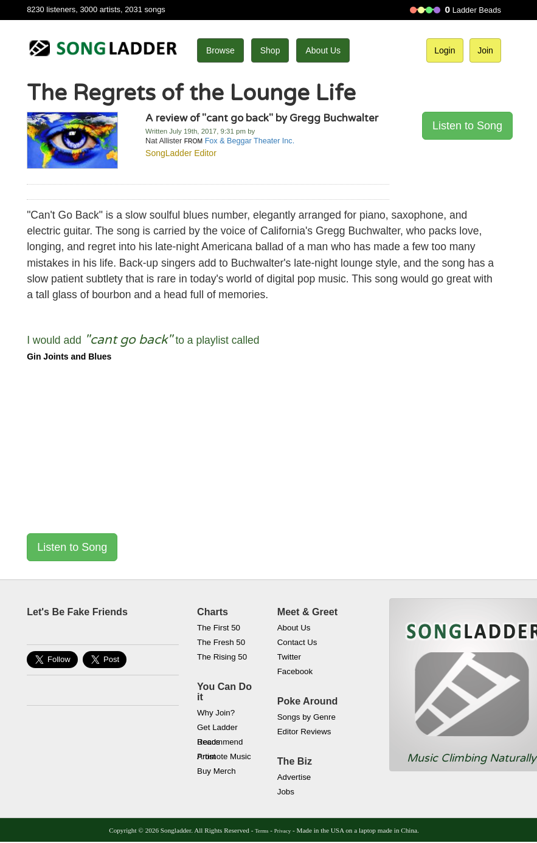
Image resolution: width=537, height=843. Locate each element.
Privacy (282, 831)
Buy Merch (216, 771)
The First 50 (218, 627)
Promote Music (224, 756)
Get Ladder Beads (217, 729)
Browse (220, 50)
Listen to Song (467, 126)
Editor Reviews (304, 731)
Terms (261, 831)
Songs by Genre (306, 717)
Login (444, 50)
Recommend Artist (220, 743)
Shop (270, 50)
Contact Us (297, 642)
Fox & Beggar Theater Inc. (249, 141)
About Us (323, 50)
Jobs (285, 791)
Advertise (294, 777)
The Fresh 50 (221, 642)
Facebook (295, 671)
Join (485, 50)
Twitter (289, 656)
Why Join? (216, 712)
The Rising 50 (222, 656)
